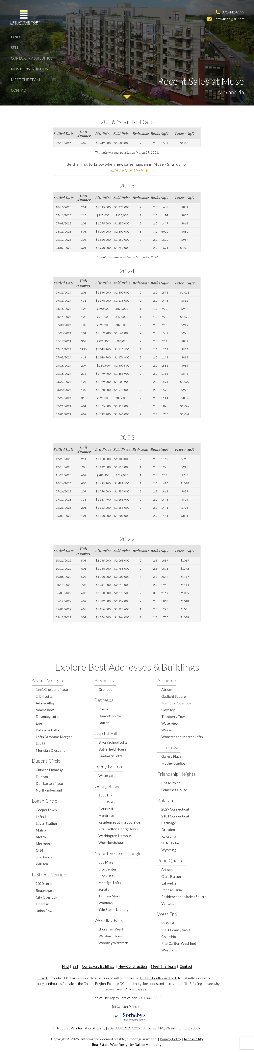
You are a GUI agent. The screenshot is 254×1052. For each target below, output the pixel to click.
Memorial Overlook (176, 703)
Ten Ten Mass (109, 896)
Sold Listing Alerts (127, 170)
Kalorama (167, 800)
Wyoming (168, 850)
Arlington (166, 680)
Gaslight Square (173, 696)
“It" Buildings (193, 984)
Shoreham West (110, 929)
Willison (42, 864)
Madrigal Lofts (109, 883)
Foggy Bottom (108, 766)
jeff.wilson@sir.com (229, 19)
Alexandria (105, 680)
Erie (39, 723)
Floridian (42, 904)
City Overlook (46, 897)
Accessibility (193, 1039)
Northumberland (49, 790)
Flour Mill (105, 809)
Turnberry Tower (174, 717)
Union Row (44, 911)
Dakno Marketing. (148, 1044)
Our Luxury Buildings (31, 58)
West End (167, 914)
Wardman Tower (111, 936)
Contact (19, 90)
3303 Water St (109, 802)
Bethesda (104, 700)
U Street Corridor (50, 874)
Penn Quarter (171, 860)
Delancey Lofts (47, 717)
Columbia (168, 937)
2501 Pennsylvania (175, 930)
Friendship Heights (176, 774)
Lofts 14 (42, 817)
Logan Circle (44, 801)
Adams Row (45, 710)
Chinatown (168, 747)
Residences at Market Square (184, 897)
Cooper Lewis (46, 810)
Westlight (169, 950)
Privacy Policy (170, 1039)
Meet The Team (25, 79)
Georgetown (107, 786)
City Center (107, 869)
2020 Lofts (44, 884)
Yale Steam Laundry (113, 910)
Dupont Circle (46, 761)
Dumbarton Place (49, 783)
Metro (41, 837)
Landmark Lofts (110, 756)
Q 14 (39, 850)
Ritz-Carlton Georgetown (118, 829)
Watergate (106, 776)
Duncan (42, 777)
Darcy (103, 709)
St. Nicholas (170, 843)
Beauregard (45, 891)
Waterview (169, 723)
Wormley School (111, 842)
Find (15, 37)
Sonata (103, 889)
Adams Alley (45, 703)
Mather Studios (173, 763)
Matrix (41, 830)
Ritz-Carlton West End (178, 943)
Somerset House (174, 790)
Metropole (44, 844)
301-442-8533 (233, 12)
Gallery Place (171, 756)
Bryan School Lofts (112, 742)
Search (43, 978)
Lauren (103, 723)
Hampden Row (109, 716)
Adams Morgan (47, 680)
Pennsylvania (171, 890)
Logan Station (46, 823)
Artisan (167, 870)
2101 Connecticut (175, 816)
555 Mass (105, 862)
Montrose (106, 815)
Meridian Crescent (50, 750)
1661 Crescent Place (52, 689)
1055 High (106, 795)
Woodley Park (108, 920)
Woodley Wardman (113, 943)
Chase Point (170, 783)
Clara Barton (171, 876)
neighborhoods (146, 984)
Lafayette (169, 883)
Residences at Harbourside (119, 822)
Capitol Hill (105, 733)
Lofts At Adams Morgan (54, 737)
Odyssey (168, 710)
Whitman (105, 903)
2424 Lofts (44, 696)
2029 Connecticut (175, 809)
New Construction (29, 69)
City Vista (105, 876)
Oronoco (105, 689)
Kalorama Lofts (47, 730)
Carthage (168, 823)
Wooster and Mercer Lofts (182, 737)
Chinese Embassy (49, 770)
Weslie (166, 730)
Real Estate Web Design (110, 1044)
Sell (15, 47)
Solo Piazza (44, 857)
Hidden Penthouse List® (158, 978)
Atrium (166, 689)
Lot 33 (40, 743)
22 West (167, 923)
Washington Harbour (114, 836)
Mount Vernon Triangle (117, 853)
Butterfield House (112, 749)
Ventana (167, 903)
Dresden (168, 830)
